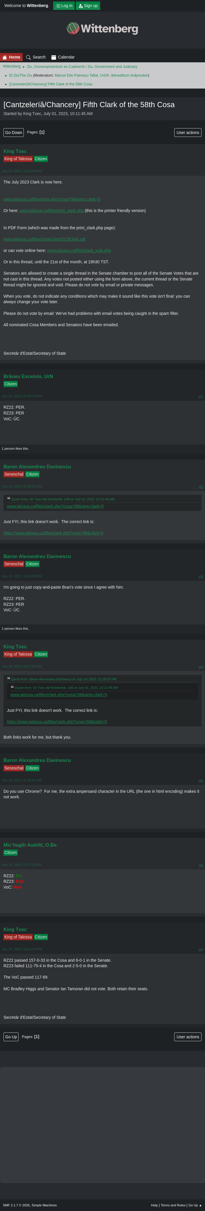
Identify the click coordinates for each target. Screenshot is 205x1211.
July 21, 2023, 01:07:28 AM (22, 864)
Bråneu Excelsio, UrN (28, 376)
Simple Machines (44, 1205)
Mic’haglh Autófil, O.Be (30, 845)
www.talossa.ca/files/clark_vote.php (79, 250)
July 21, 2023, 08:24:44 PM (22, 949)
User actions (188, 132)
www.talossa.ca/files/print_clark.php (51, 210)
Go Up (11, 1037)
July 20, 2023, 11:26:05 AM (22, 780)
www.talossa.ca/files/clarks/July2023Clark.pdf (44, 239)
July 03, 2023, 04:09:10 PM (22, 396)
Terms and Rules (173, 1205)
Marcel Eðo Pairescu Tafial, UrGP (82, 75)
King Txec (15, 151)
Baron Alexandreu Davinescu (37, 466)
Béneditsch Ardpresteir (129, 75)
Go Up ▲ (195, 1205)
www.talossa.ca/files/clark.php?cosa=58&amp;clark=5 (51, 199)
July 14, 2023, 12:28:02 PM (22, 486)
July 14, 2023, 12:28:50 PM (22, 576)
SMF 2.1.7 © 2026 (16, 1205)
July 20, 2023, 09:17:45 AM (22, 666)
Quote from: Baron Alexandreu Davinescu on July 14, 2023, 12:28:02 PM (63, 679)
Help (154, 1205)
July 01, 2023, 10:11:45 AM (22, 171)
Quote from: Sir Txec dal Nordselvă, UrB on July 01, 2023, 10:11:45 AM (62, 499)
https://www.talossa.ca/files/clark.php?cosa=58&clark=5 (53, 533)
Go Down (13, 132)
